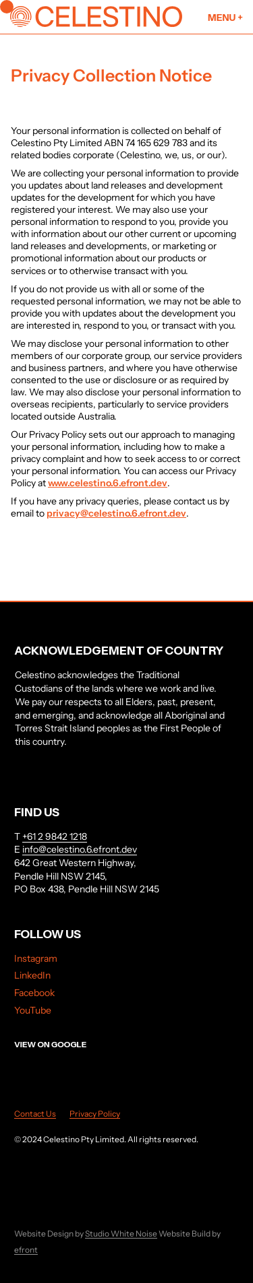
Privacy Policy (94, 1114)
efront (26, 1250)
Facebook (34, 993)
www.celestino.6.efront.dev (107, 483)
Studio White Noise (121, 1233)
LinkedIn (32, 975)
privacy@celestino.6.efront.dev (116, 513)
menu (225, 17)
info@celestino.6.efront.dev (79, 849)
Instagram (35, 958)
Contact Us (35, 1114)
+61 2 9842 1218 (54, 836)
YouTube (32, 1010)
